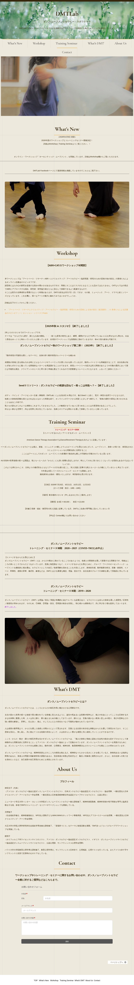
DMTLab (67, 13)
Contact (67, 52)
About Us (120, 43)
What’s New (15, 43)
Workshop (39, 43)
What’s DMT (96, 43)
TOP (35, 970)
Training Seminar (66, 43)
